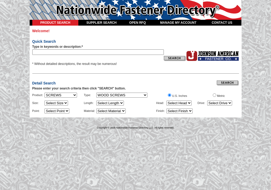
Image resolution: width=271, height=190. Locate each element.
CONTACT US (222, 23)
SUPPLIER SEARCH (101, 23)
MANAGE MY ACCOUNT (178, 23)
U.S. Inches (179, 95)
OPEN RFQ (137, 23)
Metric (221, 95)
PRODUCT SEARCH (55, 23)
